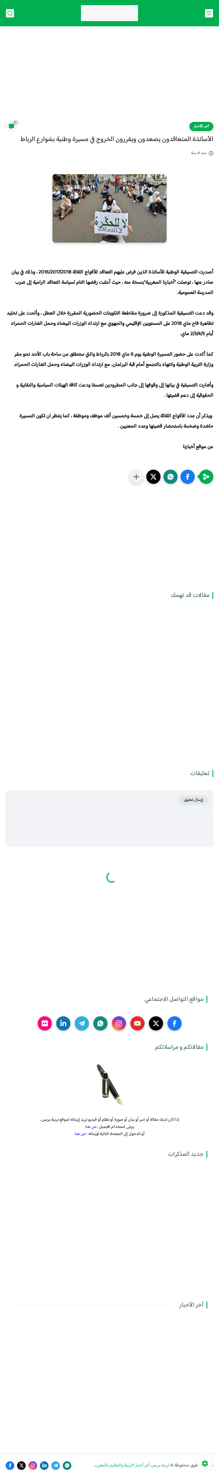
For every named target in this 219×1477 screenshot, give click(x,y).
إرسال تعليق (193, 800)
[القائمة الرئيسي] (209, 13)
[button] (188, 477)
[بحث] (10, 13)
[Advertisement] (109, 78)
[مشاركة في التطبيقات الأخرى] (136, 477)
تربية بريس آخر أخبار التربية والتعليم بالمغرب (131, 1465)
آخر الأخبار (201, 126)
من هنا (90, 1126)
